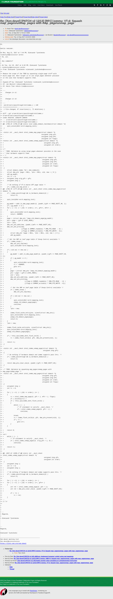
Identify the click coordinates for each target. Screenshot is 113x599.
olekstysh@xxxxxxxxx (31, 31)
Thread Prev (18, 17)
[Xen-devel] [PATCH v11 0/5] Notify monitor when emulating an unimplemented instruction (47, 560)
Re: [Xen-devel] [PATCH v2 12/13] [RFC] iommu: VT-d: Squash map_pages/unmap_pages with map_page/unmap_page (49, 551)
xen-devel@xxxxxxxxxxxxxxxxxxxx (78, 35)
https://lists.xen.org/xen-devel (13, 543)
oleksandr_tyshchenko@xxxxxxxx (33, 35)
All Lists (6, 13)
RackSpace (33, 591)
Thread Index (43, 17)
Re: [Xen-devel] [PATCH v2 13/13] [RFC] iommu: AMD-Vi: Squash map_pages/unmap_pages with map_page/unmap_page (54, 558)
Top (2, 13)
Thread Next (27, 17)
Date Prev (4, 17)
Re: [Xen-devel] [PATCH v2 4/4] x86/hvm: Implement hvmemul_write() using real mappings (43, 556)
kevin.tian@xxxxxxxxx (22, 28)
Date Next (11, 17)
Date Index (35, 17)
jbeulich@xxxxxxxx (59, 35)
